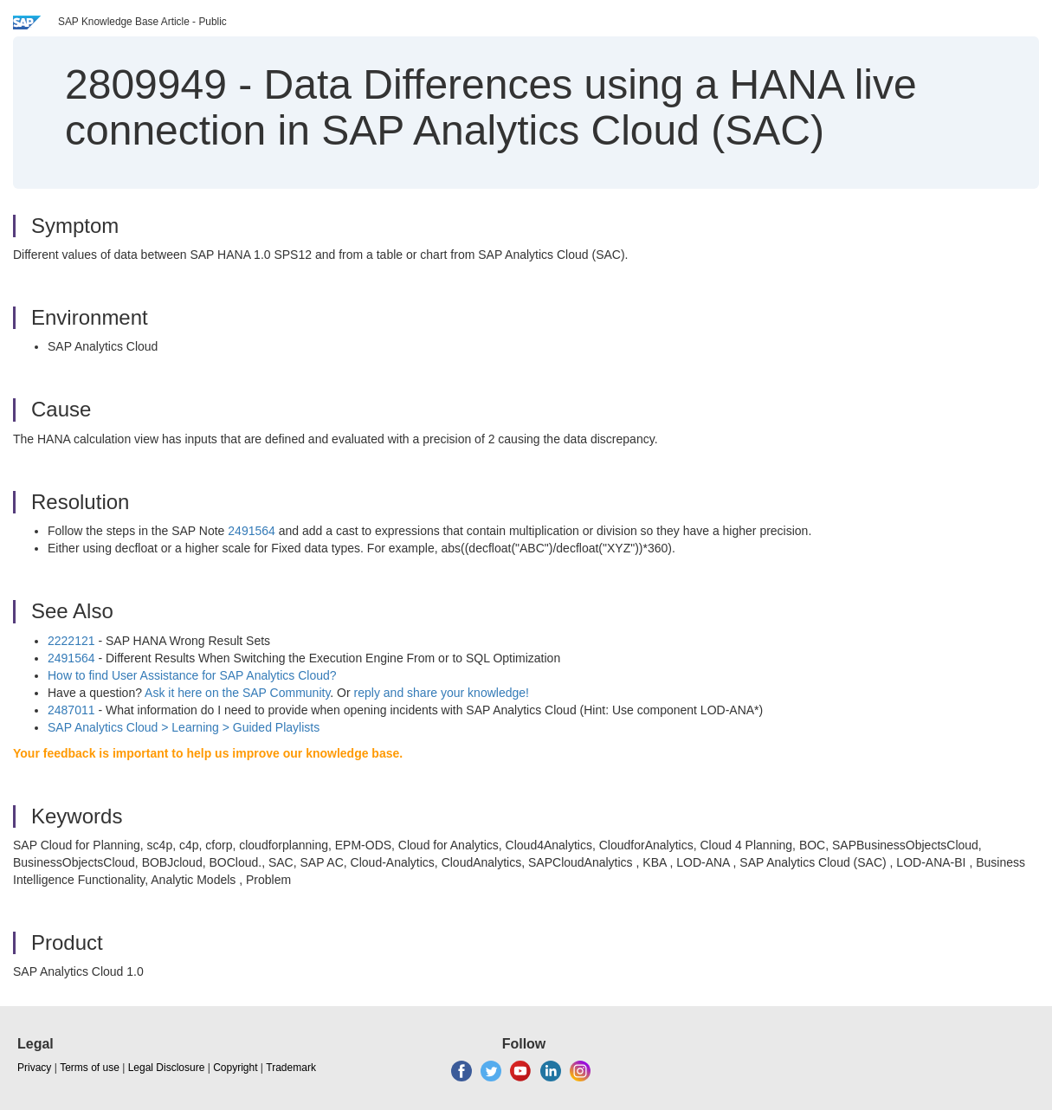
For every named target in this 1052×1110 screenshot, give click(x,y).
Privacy (34, 1068)
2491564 (251, 531)
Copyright (235, 1068)
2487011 (71, 710)
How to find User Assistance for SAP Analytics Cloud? (192, 675)
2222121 (71, 641)
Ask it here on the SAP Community (237, 693)
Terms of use (89, 1068)
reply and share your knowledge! (441, 693)
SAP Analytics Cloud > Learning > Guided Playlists (183, 727)
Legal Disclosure (166, 1068)
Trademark (291, 1068)
